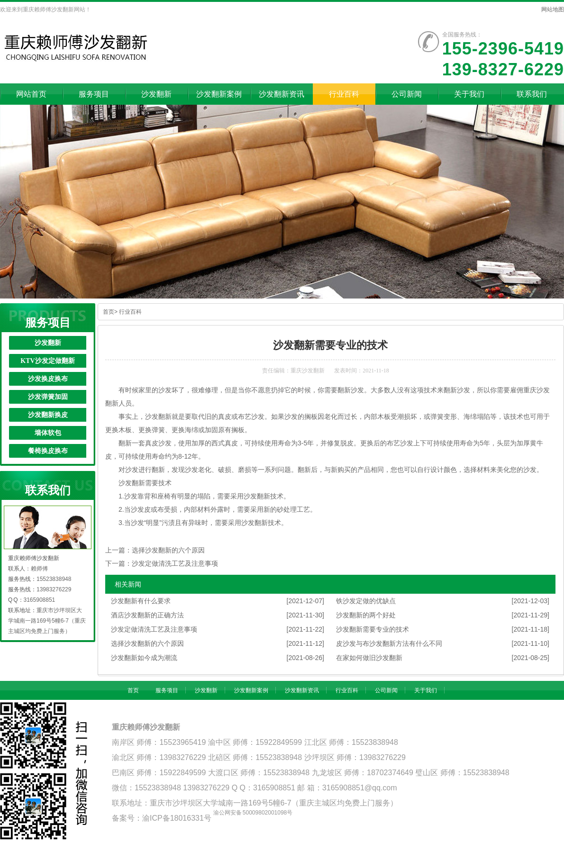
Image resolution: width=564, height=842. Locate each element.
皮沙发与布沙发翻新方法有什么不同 (389, 643)
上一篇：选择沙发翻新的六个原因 (155, 550)
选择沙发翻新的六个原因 (147, 643)
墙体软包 (48, 432)
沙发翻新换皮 (48, 414)
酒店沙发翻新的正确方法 (147, 615)
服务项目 (166, 690)
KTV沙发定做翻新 (47, 360)
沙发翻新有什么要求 (141, 601)
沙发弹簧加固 (48, 396)
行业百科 (130, 311)
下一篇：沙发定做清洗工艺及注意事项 (161, 563)
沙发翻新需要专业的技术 (372, 629)
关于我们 (425, 690)
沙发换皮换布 (48, 378)
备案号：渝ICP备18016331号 (161, 818)
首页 (108, 311)
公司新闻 (386, 690)
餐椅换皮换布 (48, 450)
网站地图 (552, 9)
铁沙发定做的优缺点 (366, 601)
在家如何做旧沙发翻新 (369, 657)
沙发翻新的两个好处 (366, 615)
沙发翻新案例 (251, 690)
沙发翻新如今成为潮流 (144, 657)
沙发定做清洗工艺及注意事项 (154, 629)
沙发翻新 (48, 342)
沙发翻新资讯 (302, 690)
